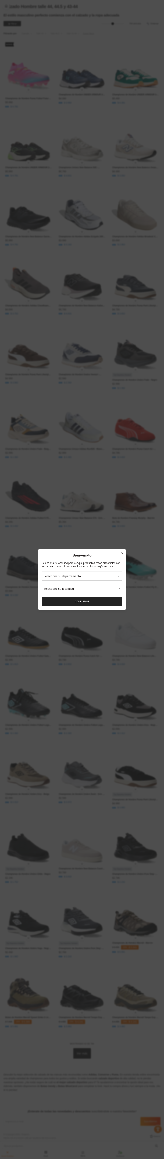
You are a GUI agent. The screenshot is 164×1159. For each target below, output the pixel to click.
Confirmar (82, 601)
